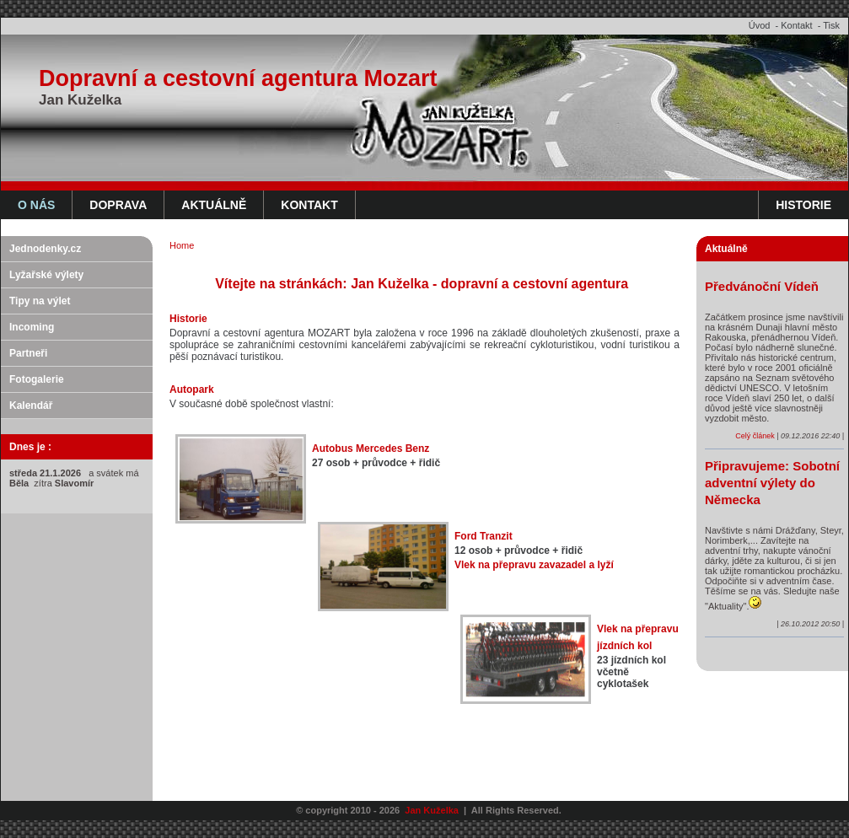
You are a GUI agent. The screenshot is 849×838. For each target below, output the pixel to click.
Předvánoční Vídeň (762, 286)
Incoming (31, 327)
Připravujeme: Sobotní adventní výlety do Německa (772, 483)
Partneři (28, 353)
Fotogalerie (36, 379)
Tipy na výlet (39, 301)
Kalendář (30, 405)
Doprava (118, 205)
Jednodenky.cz (45, 249)
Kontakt (796, 25)
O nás (36, 205)
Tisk (831, 25)
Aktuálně (213, 205)
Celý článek (755, 436)
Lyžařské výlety (46, 275)
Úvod (760, 25)
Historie (803, 205)
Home (181, 245)
